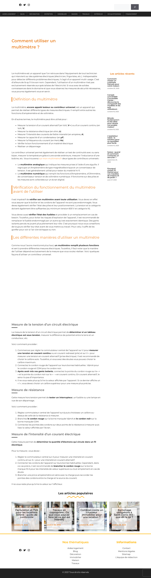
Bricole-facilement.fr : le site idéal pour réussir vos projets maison (113, 122)
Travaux (85, 14)
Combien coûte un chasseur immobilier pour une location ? (91, 514)
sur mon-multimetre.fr (50, 158)
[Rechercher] (135, 7)
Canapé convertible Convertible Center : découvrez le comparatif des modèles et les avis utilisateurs (114, 102)
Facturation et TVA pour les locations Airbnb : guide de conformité (26, 514)
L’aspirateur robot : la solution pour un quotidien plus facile (113, 139)
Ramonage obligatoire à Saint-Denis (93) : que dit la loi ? (124, 514)
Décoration (34, 14)
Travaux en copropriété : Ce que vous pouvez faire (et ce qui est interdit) (59, 515)
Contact (126, 548)
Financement (131, 14)
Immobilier (62, 14)
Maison (74, 14)
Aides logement (9, 14)
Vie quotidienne (114, 14)
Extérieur (98, 14)
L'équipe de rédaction (126, 557)
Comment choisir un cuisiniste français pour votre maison (113, 82)
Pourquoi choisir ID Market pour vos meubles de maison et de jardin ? (113, 173)
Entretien (48, 14)
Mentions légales (126, 551)
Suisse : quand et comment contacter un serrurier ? (113, 154)
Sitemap (126, 554)
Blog (22, 14)
